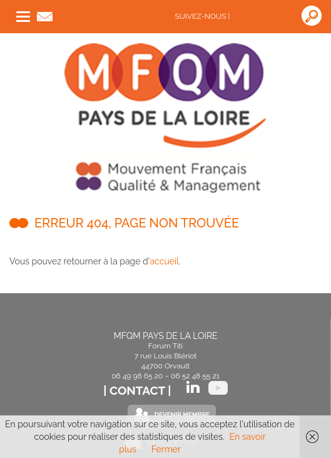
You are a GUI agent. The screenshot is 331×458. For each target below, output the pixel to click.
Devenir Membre (182, 414)
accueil (164, 261)
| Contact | (138, 390)
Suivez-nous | (202, 16)
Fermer (166, 449)
